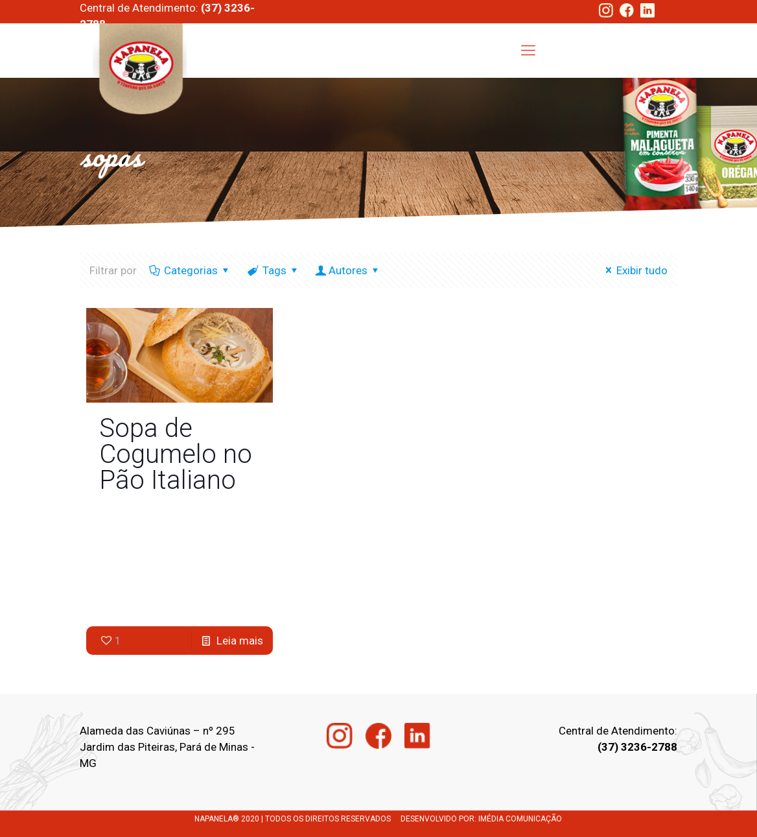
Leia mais (239, 640)
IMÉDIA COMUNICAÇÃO (520, 818)
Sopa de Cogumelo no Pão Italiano (175, 454)
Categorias (189, 270)
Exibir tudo (634, 270)
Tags (273, 270)
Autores (349, 270)
